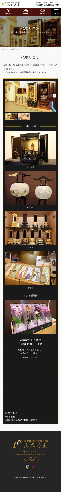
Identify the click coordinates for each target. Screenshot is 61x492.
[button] (54, 95)
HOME (5, 49)
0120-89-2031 (50, 5)
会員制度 (42, 11)
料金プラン (8, 11)
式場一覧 (25, 11)
